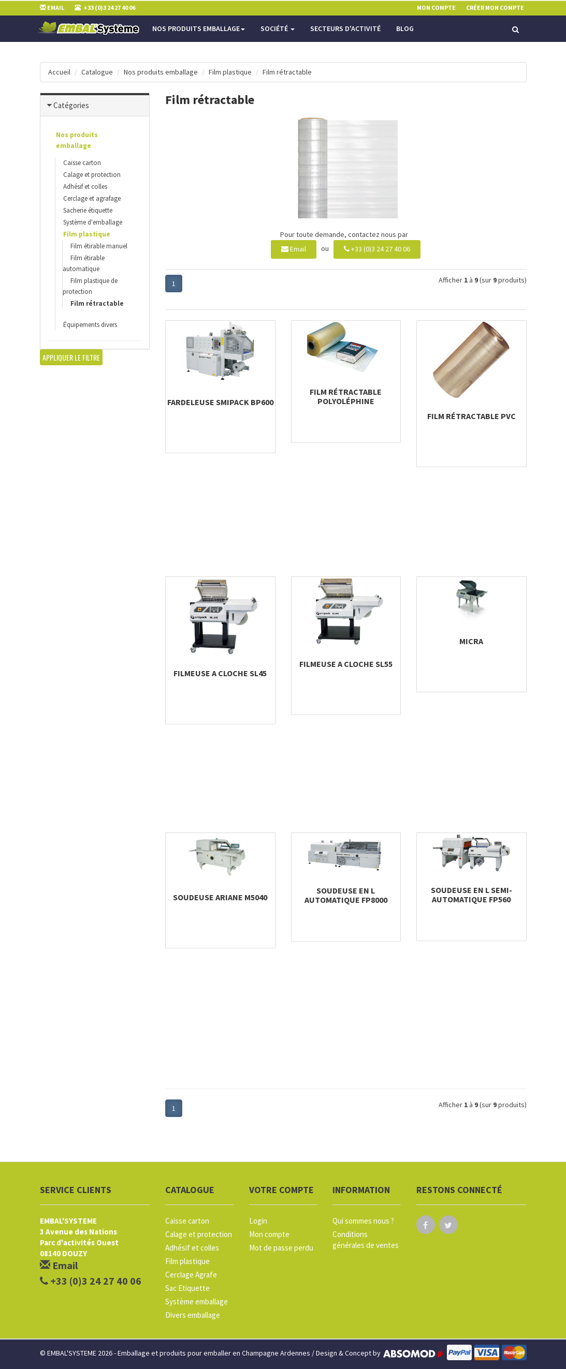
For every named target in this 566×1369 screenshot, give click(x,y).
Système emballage (196, 1301)
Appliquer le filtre (71, 357)
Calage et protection (92, 174)
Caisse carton (82, 162)
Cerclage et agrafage (92, 198)
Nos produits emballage (198, 28)
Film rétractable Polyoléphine (346, 396)
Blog (405, 28)
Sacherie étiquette (87, 210)
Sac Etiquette (187, 1288)
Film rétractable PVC (471, 416)
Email (293, 249)
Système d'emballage (92, 222)
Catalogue (97, 72)
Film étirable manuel (98, 246)
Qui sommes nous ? (363, 1221)
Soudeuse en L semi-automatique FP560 (471, 894)
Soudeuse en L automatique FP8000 (345, 895)
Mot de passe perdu (281, 1248)
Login (258, 1221)
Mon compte (269, 1234)
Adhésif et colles (85, 186)
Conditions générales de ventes (365, 1239)
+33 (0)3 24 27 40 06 (377, 249)
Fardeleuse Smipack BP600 (220, 402)
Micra (471, 641)
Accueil (59, 72)
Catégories (71, 105)
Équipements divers (90, 324)
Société (277, 28)
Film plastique (230, 72)
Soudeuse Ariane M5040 (220, 897)
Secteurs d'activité (345, 28)
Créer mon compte (495, 7)
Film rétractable (287, 72)
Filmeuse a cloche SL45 (220, 673)
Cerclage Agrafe (191, 1274)
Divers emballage (192, 1315)
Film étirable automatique (84, 263)
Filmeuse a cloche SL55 (346, 664)
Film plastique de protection (90, 286)
